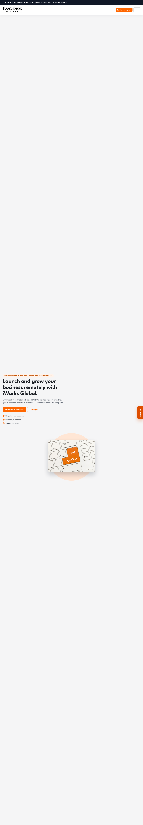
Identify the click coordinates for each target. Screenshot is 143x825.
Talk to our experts (124, 10)
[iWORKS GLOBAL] (13, 10)
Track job (34, 409)
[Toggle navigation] (136, 9)
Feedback (140, 412)
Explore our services (14, 409)
